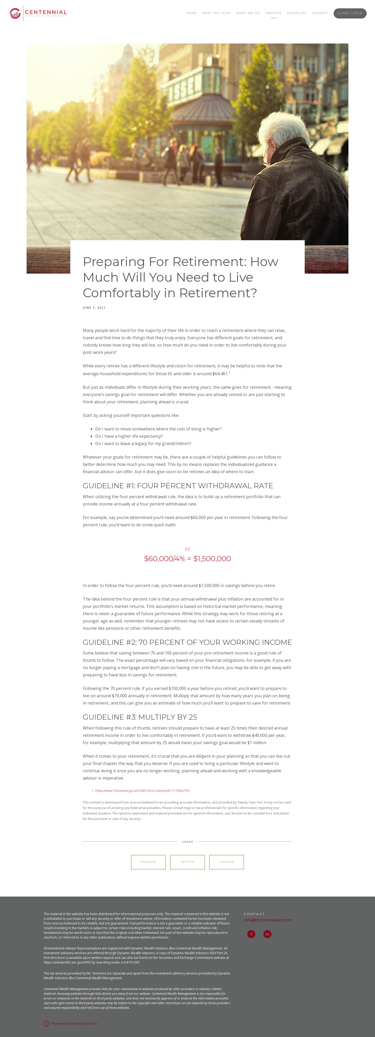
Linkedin (226, 862)
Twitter (187, 862)
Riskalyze (297, 13)
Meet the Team (216, 13)
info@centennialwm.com (267, 920)
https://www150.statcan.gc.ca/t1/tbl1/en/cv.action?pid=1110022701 (142, 790)
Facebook (148, 862)
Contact (320, 13)
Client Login (350, 13)
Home (191, 13)
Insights (273, 13)
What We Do (248, 13)
